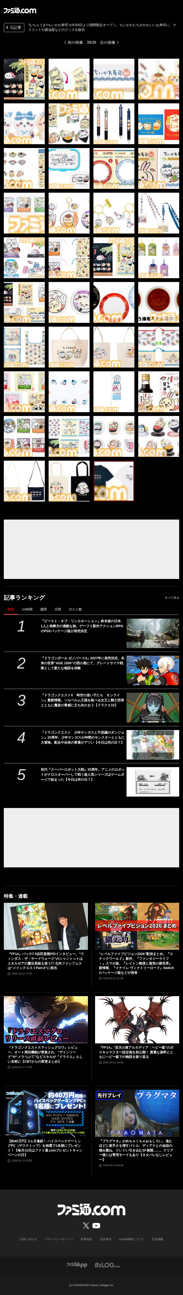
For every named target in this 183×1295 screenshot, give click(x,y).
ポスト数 (75, 609)
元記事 (13, 27)
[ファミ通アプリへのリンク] (77, 1265)
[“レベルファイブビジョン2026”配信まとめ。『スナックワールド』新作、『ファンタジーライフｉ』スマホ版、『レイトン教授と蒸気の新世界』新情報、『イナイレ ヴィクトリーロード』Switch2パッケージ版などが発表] (137, 926)
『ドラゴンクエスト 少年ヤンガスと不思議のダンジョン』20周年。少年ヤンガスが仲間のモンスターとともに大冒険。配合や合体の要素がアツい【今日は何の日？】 (83, 737)
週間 (43, 609)
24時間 (27, 609)
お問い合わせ (28, 1239)
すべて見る (172, 597)
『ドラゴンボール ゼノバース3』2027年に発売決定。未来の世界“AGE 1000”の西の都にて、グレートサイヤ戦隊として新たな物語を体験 (82, 663)
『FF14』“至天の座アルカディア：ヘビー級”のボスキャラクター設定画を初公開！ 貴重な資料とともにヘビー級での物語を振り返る (136, 1052)
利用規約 (86, 1239)
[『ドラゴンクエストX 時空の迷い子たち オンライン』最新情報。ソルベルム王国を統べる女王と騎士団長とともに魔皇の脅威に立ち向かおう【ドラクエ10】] (153, 707)
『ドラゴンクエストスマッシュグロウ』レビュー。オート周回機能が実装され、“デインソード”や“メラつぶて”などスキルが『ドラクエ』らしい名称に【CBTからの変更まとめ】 (45, 1054)
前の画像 (75, 42)
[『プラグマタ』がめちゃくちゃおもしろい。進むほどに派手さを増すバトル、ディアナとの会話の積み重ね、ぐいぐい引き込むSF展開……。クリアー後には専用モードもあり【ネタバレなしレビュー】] (137, 1113)
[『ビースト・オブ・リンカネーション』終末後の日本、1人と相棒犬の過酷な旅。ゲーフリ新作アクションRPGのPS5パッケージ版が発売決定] (153, 633)
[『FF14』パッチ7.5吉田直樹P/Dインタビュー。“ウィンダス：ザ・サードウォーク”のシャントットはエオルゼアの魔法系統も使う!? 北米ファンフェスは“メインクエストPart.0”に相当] (46, 926)
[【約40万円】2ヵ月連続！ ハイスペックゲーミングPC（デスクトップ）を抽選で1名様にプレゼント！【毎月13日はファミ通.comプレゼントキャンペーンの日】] (46, 1113)
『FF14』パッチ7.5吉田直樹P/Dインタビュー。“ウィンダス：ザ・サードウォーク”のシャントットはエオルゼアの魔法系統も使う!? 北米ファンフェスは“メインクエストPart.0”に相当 (46, 961)
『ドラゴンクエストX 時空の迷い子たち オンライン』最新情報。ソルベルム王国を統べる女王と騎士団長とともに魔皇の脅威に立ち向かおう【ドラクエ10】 (82, 700)
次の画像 (107, 42)
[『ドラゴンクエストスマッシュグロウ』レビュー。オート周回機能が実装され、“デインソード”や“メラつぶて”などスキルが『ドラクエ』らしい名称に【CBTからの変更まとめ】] (46, 1019)
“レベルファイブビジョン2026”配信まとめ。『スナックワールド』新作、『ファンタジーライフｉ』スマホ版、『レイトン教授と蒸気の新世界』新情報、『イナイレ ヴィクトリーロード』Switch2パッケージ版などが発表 (136, 963)
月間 (57, 609)
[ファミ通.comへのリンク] (20, 10)
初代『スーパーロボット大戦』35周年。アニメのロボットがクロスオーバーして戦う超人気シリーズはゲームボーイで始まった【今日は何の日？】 (83, 774)
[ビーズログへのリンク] (107, 1265)
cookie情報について (131, 1239)
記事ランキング (24, 597)
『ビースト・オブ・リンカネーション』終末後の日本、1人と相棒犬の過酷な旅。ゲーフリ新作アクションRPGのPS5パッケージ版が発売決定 (82, 626)
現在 (11, 609)
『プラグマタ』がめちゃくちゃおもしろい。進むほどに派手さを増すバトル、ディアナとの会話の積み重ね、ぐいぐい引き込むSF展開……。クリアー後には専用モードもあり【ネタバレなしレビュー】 (136, 1150)
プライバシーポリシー (59, 1239)
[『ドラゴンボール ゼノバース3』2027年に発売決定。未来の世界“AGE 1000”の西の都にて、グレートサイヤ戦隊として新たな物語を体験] (153, 670)
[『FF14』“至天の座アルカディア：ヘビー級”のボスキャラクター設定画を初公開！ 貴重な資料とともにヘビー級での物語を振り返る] (137, 1019)
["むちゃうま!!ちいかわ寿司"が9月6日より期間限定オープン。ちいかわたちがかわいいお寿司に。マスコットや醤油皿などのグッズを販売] (24, 79)
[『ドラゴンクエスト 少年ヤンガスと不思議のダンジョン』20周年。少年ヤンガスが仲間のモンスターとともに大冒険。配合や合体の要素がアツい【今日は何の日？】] (153, 745)
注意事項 (105, 1239)
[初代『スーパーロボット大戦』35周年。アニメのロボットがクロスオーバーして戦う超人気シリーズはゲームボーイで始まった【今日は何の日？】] (153, 782)
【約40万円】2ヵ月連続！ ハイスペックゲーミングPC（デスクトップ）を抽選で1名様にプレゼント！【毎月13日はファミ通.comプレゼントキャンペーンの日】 (45, 1148)
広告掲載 (157, 1239)
